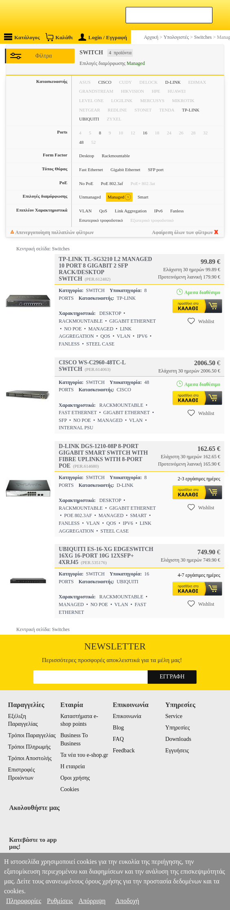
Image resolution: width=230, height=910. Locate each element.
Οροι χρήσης (75, 778)
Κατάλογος (22, 37)
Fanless (177, 210)
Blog (118, 728)
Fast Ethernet (91, 169)
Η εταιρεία (72, 766)
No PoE (86, 183)
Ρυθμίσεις (60, 900)
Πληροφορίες (23, 900)
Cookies (69, 789)
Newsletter (115, 646)
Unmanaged (90, 196)
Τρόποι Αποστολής (29, 758)
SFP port (156, 169)
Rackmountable (116, 155)
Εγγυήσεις (177, 750)
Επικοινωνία (127, 716)
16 (145, 132)
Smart (142, 196)
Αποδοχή (127, 900)
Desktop (86, 155)
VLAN (85, 210)
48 (81, 142)
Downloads (178, 739)
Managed (119, 197)
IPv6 (158, 210)
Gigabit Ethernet (125, 169)
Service (173, 716)
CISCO (104, 82)
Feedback (124, 750)
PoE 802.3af (112, 183)
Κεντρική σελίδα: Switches (43, 249)
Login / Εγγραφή (102, 37)
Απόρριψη (91, 900)
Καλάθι (59, 37)
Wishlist (201, 321)
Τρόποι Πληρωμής (29, 747)
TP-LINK (190, 109)
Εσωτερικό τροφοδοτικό (101, 220)
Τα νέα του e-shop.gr (84, 755)
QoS (103, 210)
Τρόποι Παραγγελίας (31, 735)
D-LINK (173, 82)
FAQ (118, 739)
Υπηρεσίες (177, 728)
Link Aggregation (131, 210)
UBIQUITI (89, 118)
